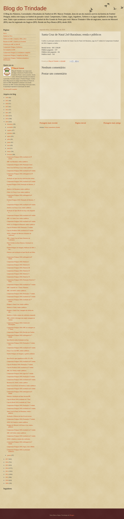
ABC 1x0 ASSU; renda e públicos (16, 290)
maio (8, 145)
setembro (10, 133)
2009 (7, 483)
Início (5, 33)
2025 (7, 100)
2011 (7, 477)
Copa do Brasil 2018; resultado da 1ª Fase (18, 399)
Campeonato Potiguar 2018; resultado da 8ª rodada (21, 204)
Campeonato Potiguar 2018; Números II (18, 265)
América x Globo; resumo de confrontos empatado (21, 315)
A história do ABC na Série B (11, 44)
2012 (7, 474)
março (9, 151)
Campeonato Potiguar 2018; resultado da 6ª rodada (21, 347)
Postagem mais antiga (112, 123)
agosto (9, 136)
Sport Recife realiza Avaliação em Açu (18, 340)
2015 (7, 465)
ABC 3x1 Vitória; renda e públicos (16, 370)
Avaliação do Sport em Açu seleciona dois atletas (21, 178)
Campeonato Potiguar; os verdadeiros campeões (16, 52)
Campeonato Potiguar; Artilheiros (12, 47)
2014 (7, 468)
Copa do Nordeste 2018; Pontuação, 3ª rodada (20, 227)
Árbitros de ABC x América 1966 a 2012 (14, 39)
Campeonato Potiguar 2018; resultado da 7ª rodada (21, 284)
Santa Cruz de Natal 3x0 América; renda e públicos (21, 385)
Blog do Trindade (25, 8)
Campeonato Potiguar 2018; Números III (18, 268)
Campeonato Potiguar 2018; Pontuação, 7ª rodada (21, 293)
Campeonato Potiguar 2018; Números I (18, 262)
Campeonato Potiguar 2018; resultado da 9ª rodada (21, 170)
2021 (7, 112)
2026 (7, 97)
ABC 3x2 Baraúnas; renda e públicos (17, 161)
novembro (10, 127)
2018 (7, 121)
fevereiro (10, 154)
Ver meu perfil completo (10, 89)
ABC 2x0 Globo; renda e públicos (16, 433)
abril (8, 148)
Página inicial (80, 123)
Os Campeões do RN (9, 50)
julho (8, 139)
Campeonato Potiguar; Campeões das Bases (15, 55)
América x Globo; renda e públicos (17, 307)
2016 (7, 462)
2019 (7, 118)
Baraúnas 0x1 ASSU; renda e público (17, 382)
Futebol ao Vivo (7, 36)
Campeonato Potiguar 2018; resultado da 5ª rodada (21, 408)
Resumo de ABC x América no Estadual (14, 41)
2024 (7, 103)
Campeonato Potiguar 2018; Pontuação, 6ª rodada (21, 376)
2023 (7, 106)
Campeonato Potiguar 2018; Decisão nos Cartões (20, 332)
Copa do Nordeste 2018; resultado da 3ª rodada (20, 230)
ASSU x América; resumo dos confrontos (18, 439)
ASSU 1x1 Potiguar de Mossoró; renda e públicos (21, 224)
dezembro (10, 124)
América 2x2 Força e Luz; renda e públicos (19, 207)
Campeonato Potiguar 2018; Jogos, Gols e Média (20, 446)
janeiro (9, 455)
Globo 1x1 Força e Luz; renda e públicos (18, 192)
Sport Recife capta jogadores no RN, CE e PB (20, 358)
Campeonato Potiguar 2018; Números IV (18, 271)
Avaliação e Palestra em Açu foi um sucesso (19, 416)
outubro (9, 130)
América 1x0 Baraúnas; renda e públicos (18, 189)
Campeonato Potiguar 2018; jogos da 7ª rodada (20, 373)
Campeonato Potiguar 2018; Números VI (18, 277)
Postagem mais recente (49, 123)
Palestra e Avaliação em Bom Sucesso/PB (18, 396)
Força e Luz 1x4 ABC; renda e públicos (18, 350)
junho (9, 142)
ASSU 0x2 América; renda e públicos (17, 422)
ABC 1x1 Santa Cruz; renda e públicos (18, 218)
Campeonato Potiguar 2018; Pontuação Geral (19, 164)
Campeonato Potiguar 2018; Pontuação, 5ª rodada (21, 405)
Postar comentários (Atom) (52, 127)
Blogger (72, 515)
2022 (7, 109)
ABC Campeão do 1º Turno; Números (17, 287)
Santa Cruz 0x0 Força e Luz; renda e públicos (20, 167)
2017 (7, 459)
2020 (7, 115)
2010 (7, 480)
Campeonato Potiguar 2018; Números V (18, 274)
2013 (7, 471)
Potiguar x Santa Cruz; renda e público (18, 304)
